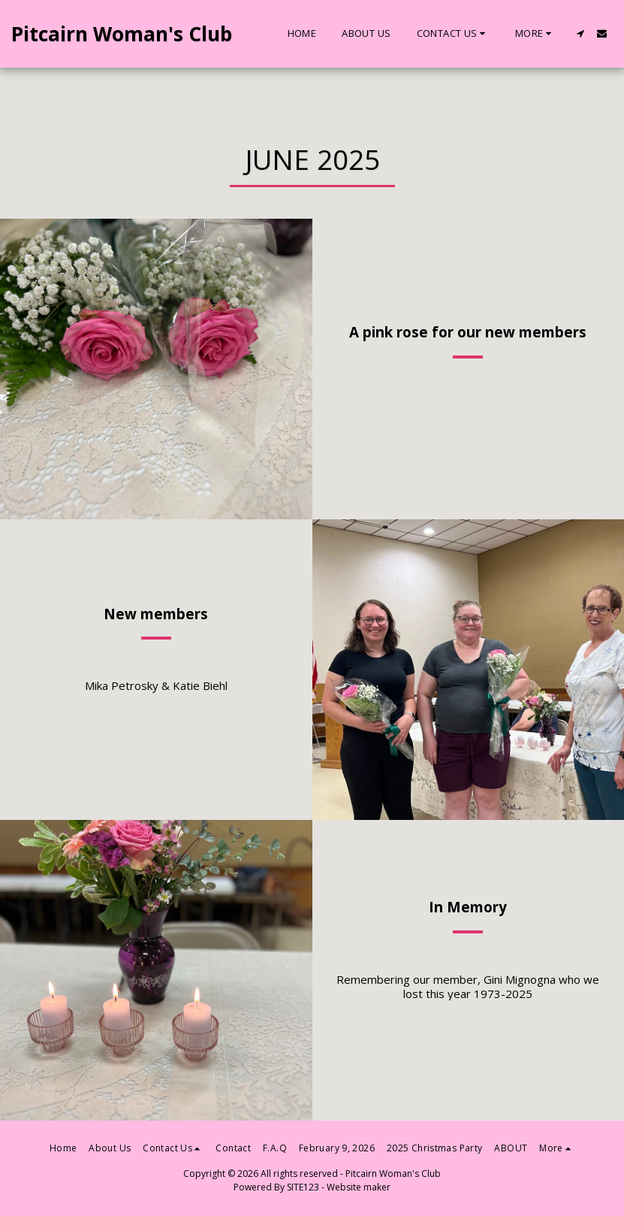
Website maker (358, 1187)
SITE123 (303, 1187)
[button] (453, 34)
